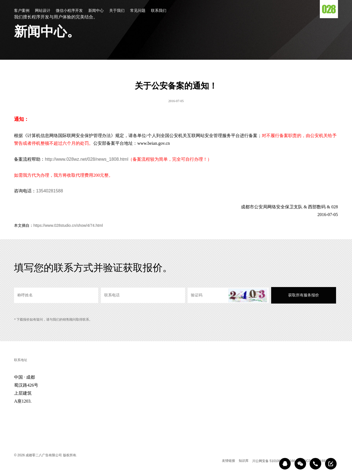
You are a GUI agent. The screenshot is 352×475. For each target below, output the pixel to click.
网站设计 (42, 10)
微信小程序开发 (69, 10)
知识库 (244, 461)
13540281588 (49, 191)
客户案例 (21, 10)
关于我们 (117, 10)
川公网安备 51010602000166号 (275, 461)
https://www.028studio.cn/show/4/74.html (68, 225)
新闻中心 (96, 10)
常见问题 (137, 10)
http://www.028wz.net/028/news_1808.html (86, 159)
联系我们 (158, 10)
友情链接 (228, 461)
